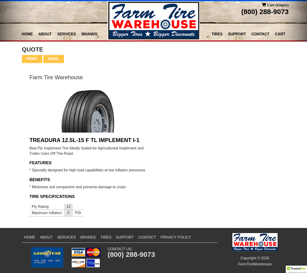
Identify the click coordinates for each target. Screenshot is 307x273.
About (45, 34)
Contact (260, 34)
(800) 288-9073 (265, 11)
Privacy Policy (176, 237)
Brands (89, 34)
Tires (217, 34)
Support (237, 34)
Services (66, 34)
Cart (280, 34)
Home (27, 34)
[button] (47, 257)
